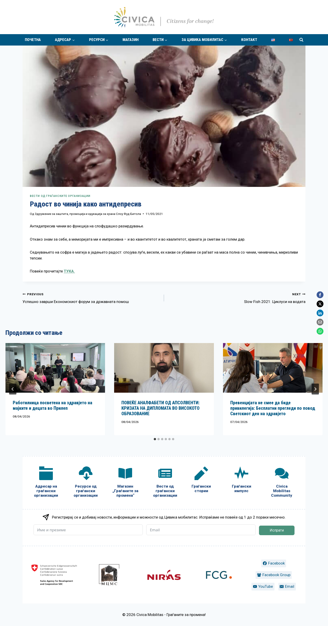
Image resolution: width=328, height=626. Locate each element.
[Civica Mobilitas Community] (282, 483)
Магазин (130, 39)
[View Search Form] (301, 40)
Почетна (33, 39)
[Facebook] (320, 294)
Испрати (277, 530)
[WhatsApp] (320, 331)
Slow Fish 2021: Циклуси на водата (236, 297)
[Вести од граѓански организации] (165, 483)
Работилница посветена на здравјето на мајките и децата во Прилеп (52, 405)
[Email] (320, 322)
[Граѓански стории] (201, 481)
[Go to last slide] (12, 389)
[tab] (155, 439)
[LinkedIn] (320, 313)
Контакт (249, 39)
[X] (320, 303)
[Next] (315, 389)
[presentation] (55, 368)
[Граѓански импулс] (241, 481)
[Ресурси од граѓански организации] (86, 483)
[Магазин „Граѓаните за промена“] (125, 483)
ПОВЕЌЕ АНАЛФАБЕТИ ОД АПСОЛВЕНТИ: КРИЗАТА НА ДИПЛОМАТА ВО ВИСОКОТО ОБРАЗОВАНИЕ (160, 408)
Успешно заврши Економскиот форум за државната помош (91, 297)
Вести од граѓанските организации (60, 196)
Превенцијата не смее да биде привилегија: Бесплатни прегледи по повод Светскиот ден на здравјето (272, 408)
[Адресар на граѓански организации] (46, 483)
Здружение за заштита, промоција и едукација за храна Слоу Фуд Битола (88, 214)
